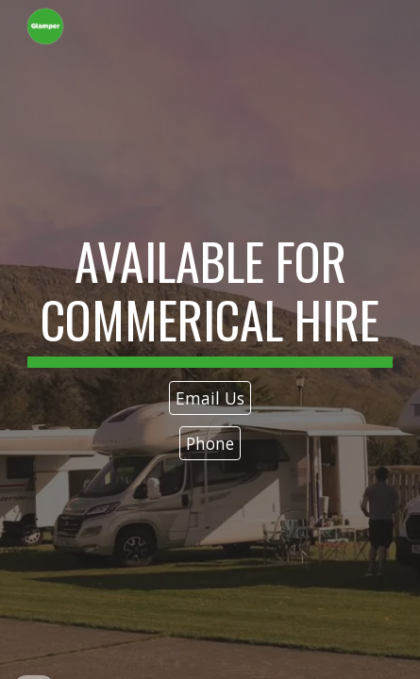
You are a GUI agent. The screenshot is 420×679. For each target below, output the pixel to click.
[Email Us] (210, 398)
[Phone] (210, 444)
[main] (209, 300)
